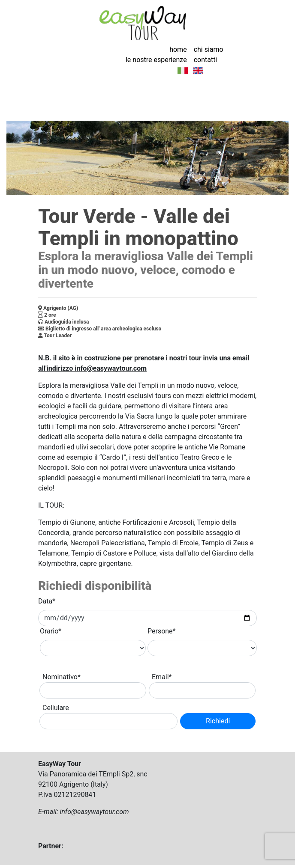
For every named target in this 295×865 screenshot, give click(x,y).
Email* (162, 677)
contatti (205, 60)
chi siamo (208, 49)
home (178, 49)
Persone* (162, 631)
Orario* (50, 631)
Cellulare (55, 708)
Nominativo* (61, 677)
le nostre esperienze (156, 60)
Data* (46, 601)
